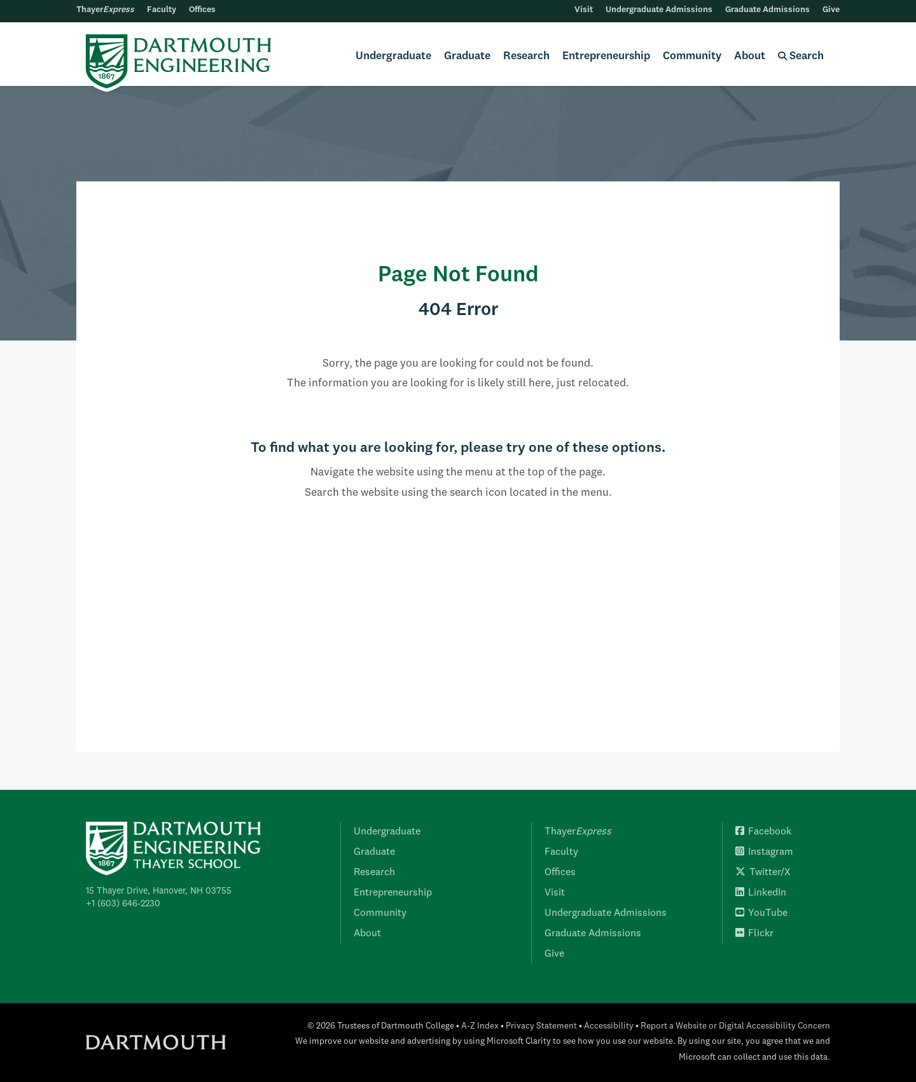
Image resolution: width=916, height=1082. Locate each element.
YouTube (761, 913)
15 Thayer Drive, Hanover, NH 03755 (159, 891)
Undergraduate (393, 56)
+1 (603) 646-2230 (123, 903)
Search (801, 56)
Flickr (754, 934)
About (749, 56)
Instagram (764, 852)
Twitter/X (763, 873)
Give (831, 10)
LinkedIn (760, 893)
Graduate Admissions (767, 10)
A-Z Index (480, 1026)
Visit (583, 10)
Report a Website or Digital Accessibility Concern (735, 1026)
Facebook (763, 832)
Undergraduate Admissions (659, 10)
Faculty (161, 10)
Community (692, 56)
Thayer (105, 10)
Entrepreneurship (606, 56)
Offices (202, 10)
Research (526, 56)
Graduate (467, 56)
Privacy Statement (541, 1026)
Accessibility (609, 1026)
